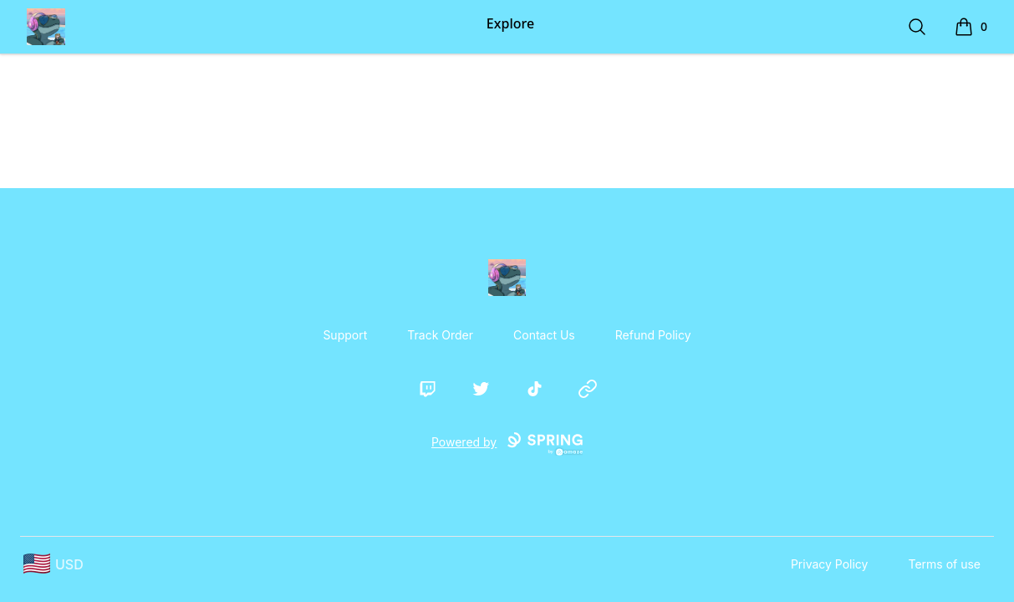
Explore (510, 23)
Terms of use (944, 564)
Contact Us (544, 335)
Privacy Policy (830, 564)
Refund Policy (653, 335)
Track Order (440, 335)
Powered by (507, 444)
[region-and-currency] (53, 564)
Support (345, 335)
